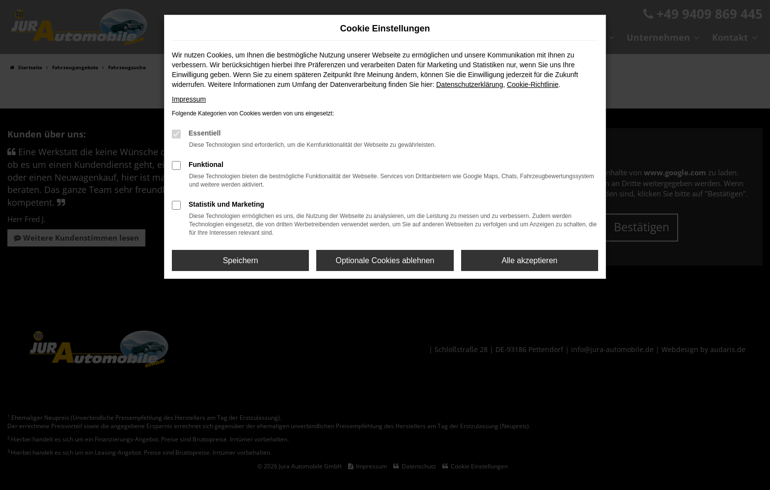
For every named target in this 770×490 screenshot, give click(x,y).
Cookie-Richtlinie (532, 84)
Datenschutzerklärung (469, 84)
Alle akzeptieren (529, 260)
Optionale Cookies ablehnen (384, 260)
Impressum (189, 99)
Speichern (240, 260)
